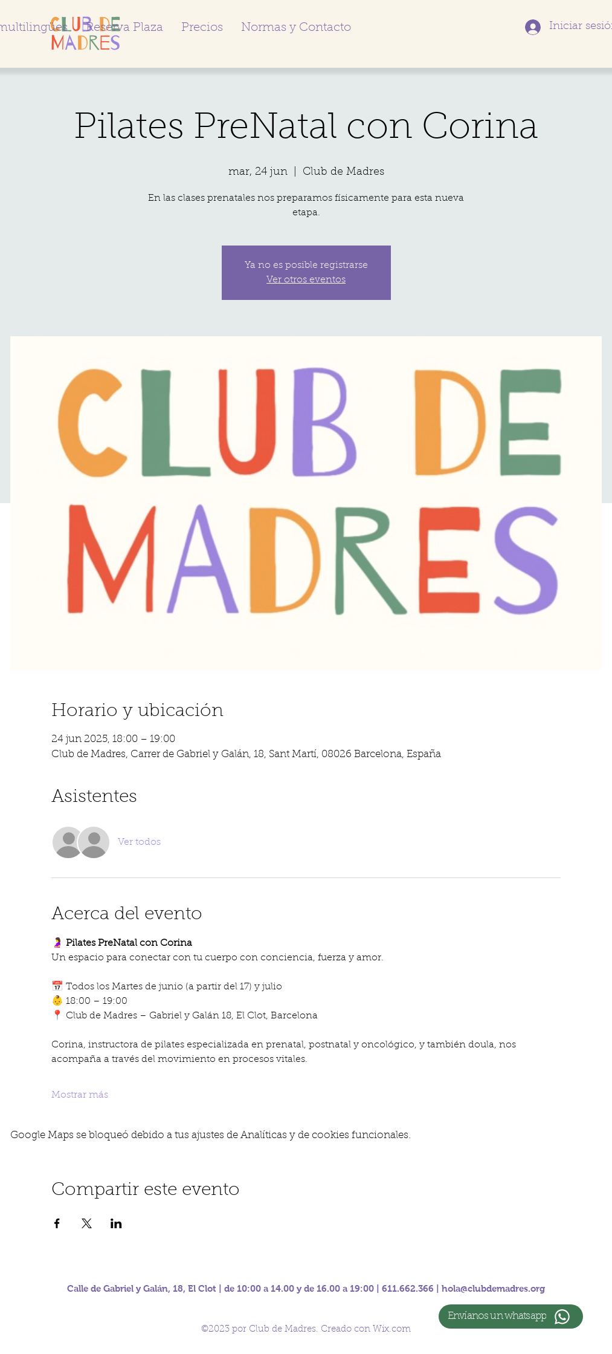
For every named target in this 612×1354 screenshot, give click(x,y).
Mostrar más (79, 1095)
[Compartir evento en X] (86, 1223)
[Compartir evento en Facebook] (57, 1223)
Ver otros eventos (306, 280)
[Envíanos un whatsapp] (511, 1316)
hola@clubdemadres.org (493, 1288)
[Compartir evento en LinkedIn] (116, 1223)
